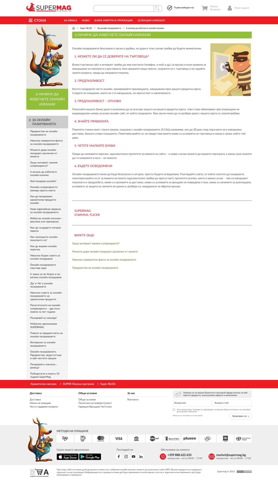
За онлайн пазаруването (109, 28)
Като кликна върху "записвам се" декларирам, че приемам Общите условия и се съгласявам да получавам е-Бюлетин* (211, 411)
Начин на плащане (40, 403)
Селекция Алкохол (151, 20)
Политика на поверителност (95, 403)
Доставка (36, 393)
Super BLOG (86, 28)
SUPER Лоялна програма (78, 384)
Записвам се (240, 416)
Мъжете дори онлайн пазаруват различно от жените (105, 251)
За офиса (70, 20)
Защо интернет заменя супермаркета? (95, 243)
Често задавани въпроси (44, 406)
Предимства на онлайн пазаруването (95, 268)
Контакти (132, 399)
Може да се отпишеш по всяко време (188, 415)
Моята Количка (210, 8)
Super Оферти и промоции (113, 20)
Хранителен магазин (44, 384)
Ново (86, 20)
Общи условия (87, 393)
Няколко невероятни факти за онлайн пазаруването (104, 259)
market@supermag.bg (231, 455)
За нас (131, 393)
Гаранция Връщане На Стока (95, 406)
